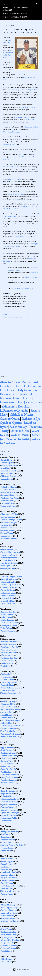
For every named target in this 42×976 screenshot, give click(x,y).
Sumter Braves (6, 820)
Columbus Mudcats (9, 587)
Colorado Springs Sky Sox (11, 519)
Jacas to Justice (33, 402)
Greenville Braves (8, 590)
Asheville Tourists (8, 790)
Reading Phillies (7, 565)
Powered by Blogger (21, 969)
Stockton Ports (7, 663)
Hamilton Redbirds (9, 872)
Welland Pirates (6, 894)
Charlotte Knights (8, 582)
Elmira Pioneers (7, 864)
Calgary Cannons (8, 516)
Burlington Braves (8, 752)
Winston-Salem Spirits (9, 693)
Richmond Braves (8, 495)
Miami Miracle (6, 715)
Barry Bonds (30, 120)
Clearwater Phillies (8, 704)
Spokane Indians (7, 847)
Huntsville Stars (7, 598)
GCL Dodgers (6, 959)
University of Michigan (11, 132)
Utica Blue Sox (7, 888)
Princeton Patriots (8, 948)
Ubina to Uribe (20, 431)
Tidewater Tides (7, 503)
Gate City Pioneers (8, 910)
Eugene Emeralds (8, 839)
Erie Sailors (5, 866)
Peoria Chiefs (6, 766)
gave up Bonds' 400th (21, 236)
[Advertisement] (21, 344)
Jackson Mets (6, 617)
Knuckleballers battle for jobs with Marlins (18, 285)
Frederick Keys (7, 677)
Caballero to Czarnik (13, 386)
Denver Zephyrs (7, 462)
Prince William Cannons (11, 687)
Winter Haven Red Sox (9, 736)
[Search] (37, 3)
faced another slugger (21, 117)
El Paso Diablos (7, 614)
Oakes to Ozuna (9, 419)
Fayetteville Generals (9, 804)
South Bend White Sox (10, 774)
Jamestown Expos (8, 875)
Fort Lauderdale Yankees (11, 709)
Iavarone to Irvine (11, 402)
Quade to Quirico (11, 423)
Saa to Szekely (18, 427)
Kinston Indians (7, 679)
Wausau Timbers (7, 782)
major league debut (17, 194)
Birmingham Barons (9, 579)
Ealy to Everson (27, 390)
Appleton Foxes (7, 747)
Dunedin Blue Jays (8, 706)
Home (5, 17)
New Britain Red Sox (9, 563)
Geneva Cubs (6, 869)
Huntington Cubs (8, 937)
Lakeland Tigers (7, 712)
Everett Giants (6, 842)
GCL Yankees (6, 961)
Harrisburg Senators (9, 557)
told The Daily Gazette (11, 167)
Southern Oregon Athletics (12, 845)
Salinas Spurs (6, 655)
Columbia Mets (7, 796)
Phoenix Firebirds (8, 527)
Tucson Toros (6, 535)
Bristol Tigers (6, 929)
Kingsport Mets (7, 942)
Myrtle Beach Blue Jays (10, 812)
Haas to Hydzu (22, 398)
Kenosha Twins (7, 761)
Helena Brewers (7, 915)
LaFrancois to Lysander (14, 410)
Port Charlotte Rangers (10, 720)
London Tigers (7, 560)
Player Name (15, 17)
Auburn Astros (7, 858)
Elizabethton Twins (9, 934)
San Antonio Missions (10, 622)
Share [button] (5, 314)
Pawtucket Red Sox (9, 492)
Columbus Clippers (9, 487)
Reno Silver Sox (7, 649)
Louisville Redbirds (9, 470)
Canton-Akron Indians (10, 552)
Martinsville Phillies (9, 945)
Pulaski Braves (6, 951)
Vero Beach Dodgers (8, 731)
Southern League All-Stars (11, 576)
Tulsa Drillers (6, 628)
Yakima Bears (5, 850)
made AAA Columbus (14, 179)
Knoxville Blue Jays (8, 595)
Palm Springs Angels (9, 647)
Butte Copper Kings (9, 907)
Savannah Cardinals (9, 815)
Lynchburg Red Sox (9, 682)
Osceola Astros (7, 717)
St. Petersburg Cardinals (10, 725)
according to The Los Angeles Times (25, 90)
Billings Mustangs (8, 904)
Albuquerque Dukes (9, 514)
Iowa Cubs (5, 468)
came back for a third (28, 107)
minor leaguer (12, 317)
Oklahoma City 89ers (9, 476)
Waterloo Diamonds (8, 780)
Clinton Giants (7, 758)
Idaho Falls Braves (8, 918)
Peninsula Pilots (7, 685)
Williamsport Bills (7, 568)
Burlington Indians (8, 932)
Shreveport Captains (9, 625)
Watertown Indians (8, 891)
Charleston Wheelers (9, 801)
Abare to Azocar (10, 382)
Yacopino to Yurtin (18, 439)
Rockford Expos (7, 771)
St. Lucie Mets (6, 723)
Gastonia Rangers (8, 807)
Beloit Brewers (6, 750)
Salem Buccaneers (8, 690)
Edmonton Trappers (9, 522)
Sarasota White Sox (8, 728)
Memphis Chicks (8, 601)
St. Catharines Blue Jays (10, 885)
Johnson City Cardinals (10, 940)
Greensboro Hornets (9, 809)
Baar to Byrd (30, 382)
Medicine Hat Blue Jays (10, 921)
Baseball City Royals (9, 701)
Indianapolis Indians (9, 465)
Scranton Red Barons (9, 489)
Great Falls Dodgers (9, 913)
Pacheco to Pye (31, 419)
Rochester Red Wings (10, 498)
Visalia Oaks (5, 666)
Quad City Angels (8, 769)
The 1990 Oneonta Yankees (23, 289)
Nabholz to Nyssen (21, 415)
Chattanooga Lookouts (10, 584)
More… (25, 17)
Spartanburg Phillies (9, 818)
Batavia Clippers (7, 861)
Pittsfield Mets (7, 883)
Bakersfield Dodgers (9, 641)
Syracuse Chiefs (7, 500)
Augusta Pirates (7, 793)
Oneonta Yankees (22, 317)
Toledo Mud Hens (8, 506)
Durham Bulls (6, 674)
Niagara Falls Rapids (9, 877)
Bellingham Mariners (9, 831)
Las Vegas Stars (7, 525)
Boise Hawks (6, 837)
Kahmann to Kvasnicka (15, 406)
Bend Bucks (6, 834)
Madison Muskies (8, 763)
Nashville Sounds (8, 473)
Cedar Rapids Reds (9, 755)
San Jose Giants (7, 660)
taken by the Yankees (31, 127)
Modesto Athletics (8, 644)
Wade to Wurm (19, 435)
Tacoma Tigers (6, 533)
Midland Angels (7, 620)
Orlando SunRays (8, 603)
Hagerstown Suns (8, 554)
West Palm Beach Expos (10, 733)
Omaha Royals (7, 479)
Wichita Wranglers (8, 630)
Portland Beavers (8, 530)
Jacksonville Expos (8, 592)
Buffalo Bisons (6, 460)
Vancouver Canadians (9, 538)
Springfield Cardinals (9, 777)
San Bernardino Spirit (9, 658)
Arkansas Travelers (8, 611)
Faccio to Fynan (9, 394)
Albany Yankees (7, 549)
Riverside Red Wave (9, 652)
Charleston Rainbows (10, 799)
